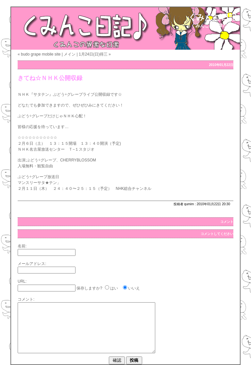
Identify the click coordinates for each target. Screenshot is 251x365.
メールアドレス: (32, 263)
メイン (69, 54)
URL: (22, 281)
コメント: (26, 299)
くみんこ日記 (212, 17)
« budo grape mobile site (39, 54)
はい (114, 288)
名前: (22, 246)
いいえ (134, 288)
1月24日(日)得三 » (95, 54)
